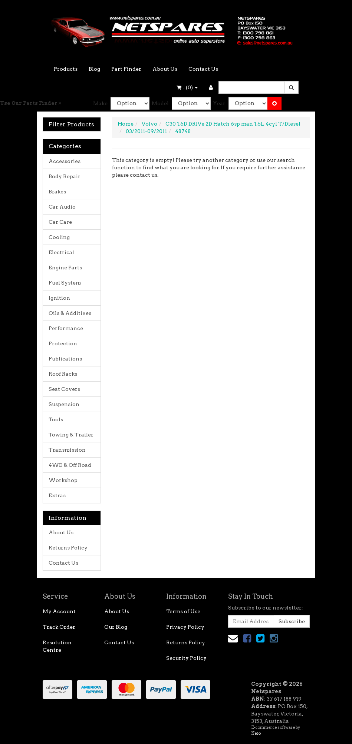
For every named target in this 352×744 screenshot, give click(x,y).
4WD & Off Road (70, 465)
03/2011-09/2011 (146, 131)
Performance (66, 328)
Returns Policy (68, 548)
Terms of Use (183, 611)
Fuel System (65, 283)
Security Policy (186, 658)
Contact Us (203, 69)
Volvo (149, 124)
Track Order (59, 627)
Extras (57, 495)
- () (187, 87)
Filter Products (71, 124)
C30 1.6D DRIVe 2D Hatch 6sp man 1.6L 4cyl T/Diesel (232, 124)
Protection (63, 343)
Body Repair (64, 176)
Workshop (63, 480)
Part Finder (126, 69)
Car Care (60, 222)
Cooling (59, 237)
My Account (59, 611)
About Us (164, 69)
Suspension (64, 404)
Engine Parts (65, 267)
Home (126, 124)
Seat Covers (64, 389)
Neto (256, 733)
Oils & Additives (70, 313)
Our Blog (115, 627)
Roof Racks (63, 374)
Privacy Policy (185, 627)
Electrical (61, 252)
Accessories (64, 161)
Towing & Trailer (71, 435)
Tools (56, 419)
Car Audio (62, 207)
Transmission (67, 450)
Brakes (57, 192)
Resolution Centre (57, 646)
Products (66, 69)
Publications (65, 359)
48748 (183, 131)
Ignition (59, 298)
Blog (94, 69)
